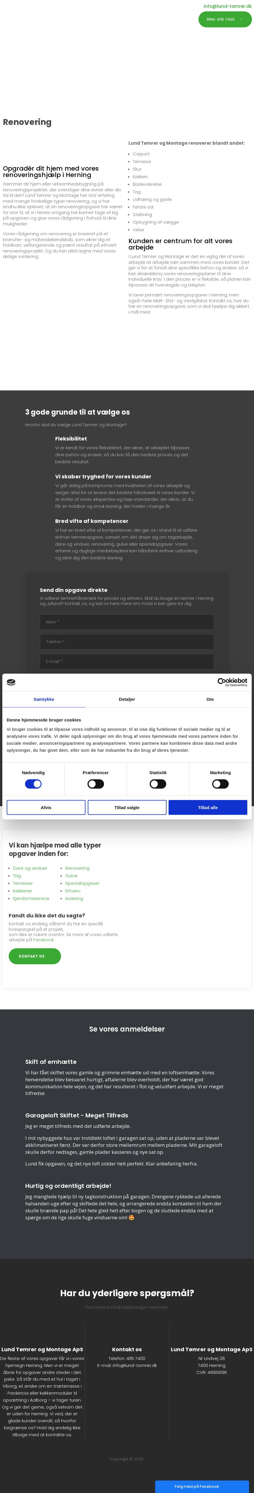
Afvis (46, 807)
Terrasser (23, 883)
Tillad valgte (127, 807)
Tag (17, 876)
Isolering (74, 898)
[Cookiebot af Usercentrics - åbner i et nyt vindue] (221, 682)
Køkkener (22, 891)
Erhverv (73, 891)
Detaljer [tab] (127, 699)
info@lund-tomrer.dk (135, 1365)
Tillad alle (208, 807)
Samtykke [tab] (44, 699)
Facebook (43, 940)
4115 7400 (135, 1358)
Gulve (71, 876)
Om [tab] (210, 699)
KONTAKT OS (31, 956)
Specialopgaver (82, 883)
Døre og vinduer (30, 868)
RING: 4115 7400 (221, 19)
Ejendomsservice (31, 898)
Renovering (77, 868)
